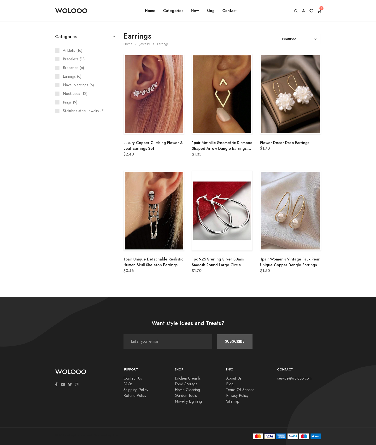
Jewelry (145, 44)
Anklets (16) (72, 50)
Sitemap (232, 401)
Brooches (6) (73, 67)
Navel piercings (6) (78, 85)
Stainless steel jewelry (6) (84, 111)
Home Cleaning (187, 390)
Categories (173, 10)
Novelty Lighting (188, 401)
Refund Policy (134, 395)
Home (150, 10)
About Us (233, 378)
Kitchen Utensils (188, 378)
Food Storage (186, 384)
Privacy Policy (237, 395)
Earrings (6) (72, 76)
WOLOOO (71, 10)
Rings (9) (70, 102)
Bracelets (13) (74, 59)
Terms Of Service (240, 390)
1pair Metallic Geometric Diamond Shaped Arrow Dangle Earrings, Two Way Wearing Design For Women (222, 145)
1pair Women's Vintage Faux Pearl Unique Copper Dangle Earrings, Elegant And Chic (290, 262)
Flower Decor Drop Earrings (284, 142)
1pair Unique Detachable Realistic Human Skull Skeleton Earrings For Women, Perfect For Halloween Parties (153, 262)
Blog (210, 10)
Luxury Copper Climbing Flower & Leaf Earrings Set (153, 145)
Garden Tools (186, 395)
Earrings (162, 44)
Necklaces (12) (75, 93)
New (195, 10)
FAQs (128, 384)
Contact (229, 10)
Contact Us (132, 378)
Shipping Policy (135, 390)
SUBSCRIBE (235, 341)
